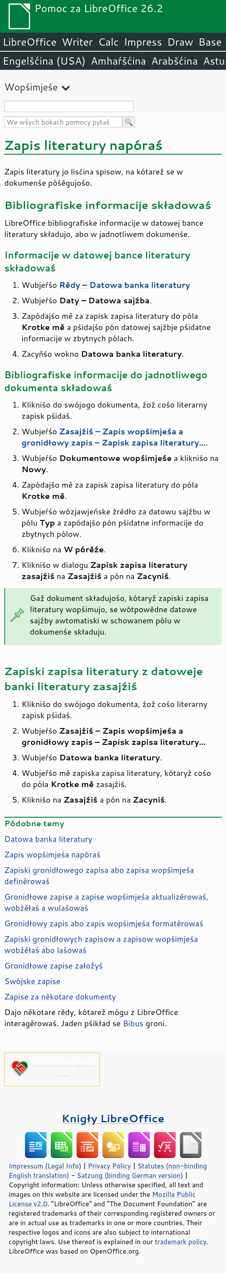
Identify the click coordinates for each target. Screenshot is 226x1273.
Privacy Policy (109, 1165)
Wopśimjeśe (31, 86)
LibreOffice (29, 41)
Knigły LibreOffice (113, 1118)
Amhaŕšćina (118, 60)
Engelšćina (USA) (44, 60)
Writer (77, 41)
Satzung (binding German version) (130, 1175)
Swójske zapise (32, 981)
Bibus (133, 1023)
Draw (180, 41)
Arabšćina (174, 60)
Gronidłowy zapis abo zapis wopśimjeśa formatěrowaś (103, 923)
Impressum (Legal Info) (45, 1165)
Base (210, 41)
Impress (143, 41)
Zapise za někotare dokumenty (60, 996)
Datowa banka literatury (48, 838)
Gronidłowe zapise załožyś (53, 965)
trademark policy (181, 1241)
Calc (108, 41)
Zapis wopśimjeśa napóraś (52, 854)
